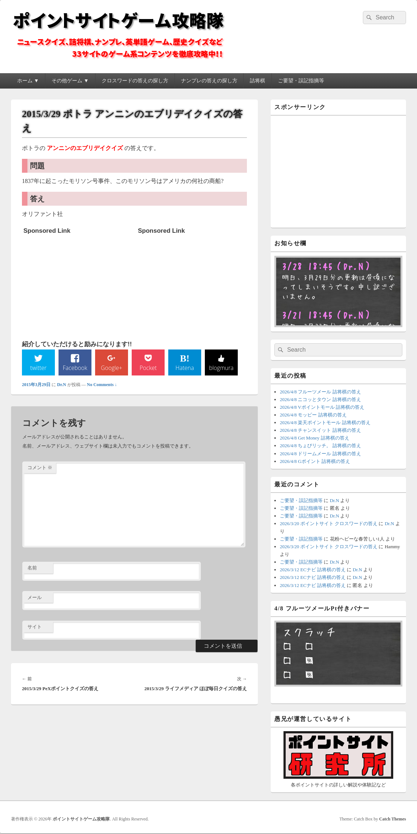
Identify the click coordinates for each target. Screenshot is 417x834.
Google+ (112, 368)
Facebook (75, 368)
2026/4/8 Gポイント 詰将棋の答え (315, 461)
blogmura (221, 368)
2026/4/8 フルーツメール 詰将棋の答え (320, 391)
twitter (38, 368)
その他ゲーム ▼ (70, 80)
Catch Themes (392, 819)
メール (34, 597)
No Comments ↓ (102, 384)
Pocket (148, 368)
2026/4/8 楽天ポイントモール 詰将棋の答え (325, 422)
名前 (32, 568)
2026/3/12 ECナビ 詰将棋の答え (313, 569)
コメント (39, 468)
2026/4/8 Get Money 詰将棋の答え (314, 438)
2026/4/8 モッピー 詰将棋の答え (313, 415)
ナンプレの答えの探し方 (209, 80)
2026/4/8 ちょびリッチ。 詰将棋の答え (320, 445)
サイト (34, 627)
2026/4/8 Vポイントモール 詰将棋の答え (322, 407)
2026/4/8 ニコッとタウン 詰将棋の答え (320, 399)
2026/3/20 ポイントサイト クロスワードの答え (328, 523)
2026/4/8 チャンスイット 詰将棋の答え (320, 430)
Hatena (184, 368)
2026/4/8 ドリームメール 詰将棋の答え (320, 453)
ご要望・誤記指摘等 (301, 80)
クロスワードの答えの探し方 (135, 80)
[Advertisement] (78, 283)
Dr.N (61, 384)
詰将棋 (257, 80)
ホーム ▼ (28, 80)
